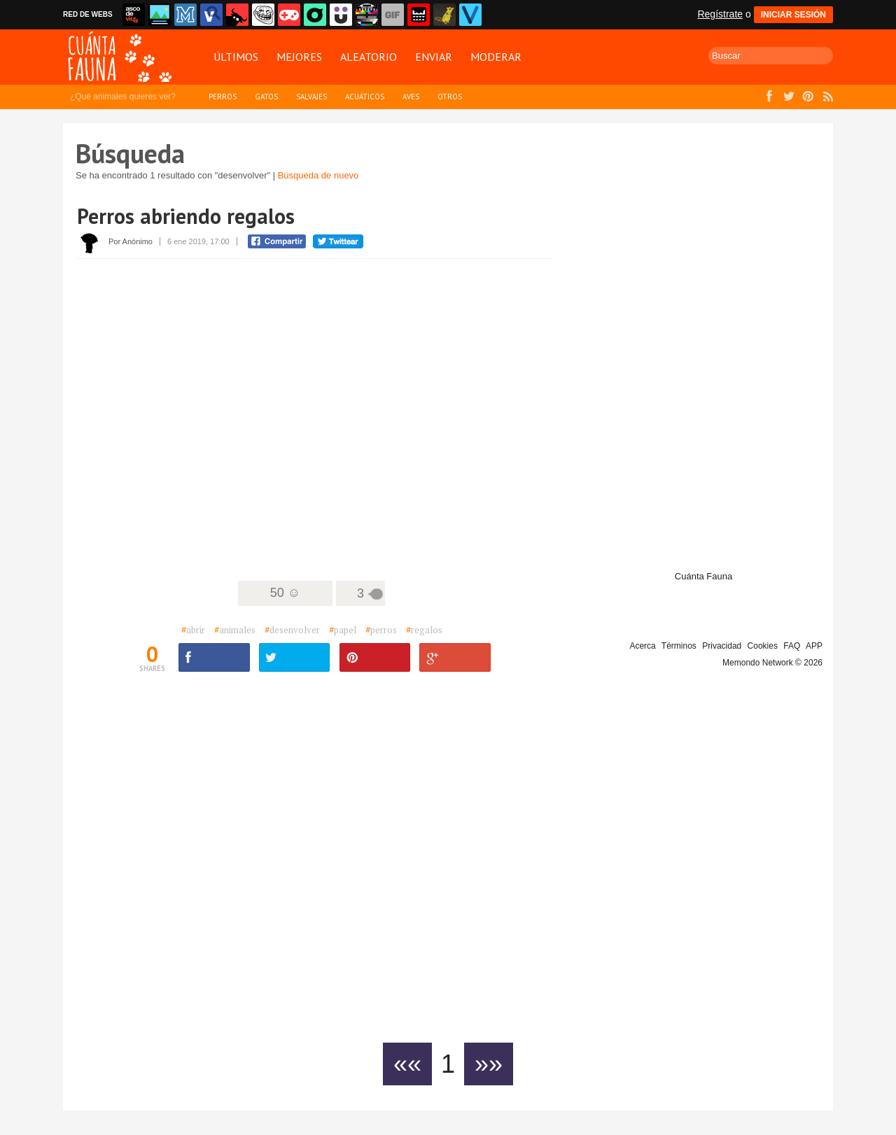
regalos (424, 629)
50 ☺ (285, 593)
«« (407, 1064)
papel (342, 629)
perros (381, 629)
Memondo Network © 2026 (772, 663)
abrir (193, 629)
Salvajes (311, 96)
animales (234, 629)
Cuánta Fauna (703, 576)
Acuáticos (364, 96)
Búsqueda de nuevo (318, 175)
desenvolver (292, 629)
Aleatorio (368, 57)
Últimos (236, 57)
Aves (410, 96)
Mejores (299, 57)
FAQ (791, 646)
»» (489, 1064)
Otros (450, 96)
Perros (223, 96)
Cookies (763, 646)
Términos (679, 646)
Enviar (433, 57)
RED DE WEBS (88, 14)
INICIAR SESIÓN (793, 15)
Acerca (642, 646)
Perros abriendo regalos (186, 216)
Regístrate (720, 14)
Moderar (496, 57)
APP (814, 646)
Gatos (266, 96)
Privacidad (721, 646)
